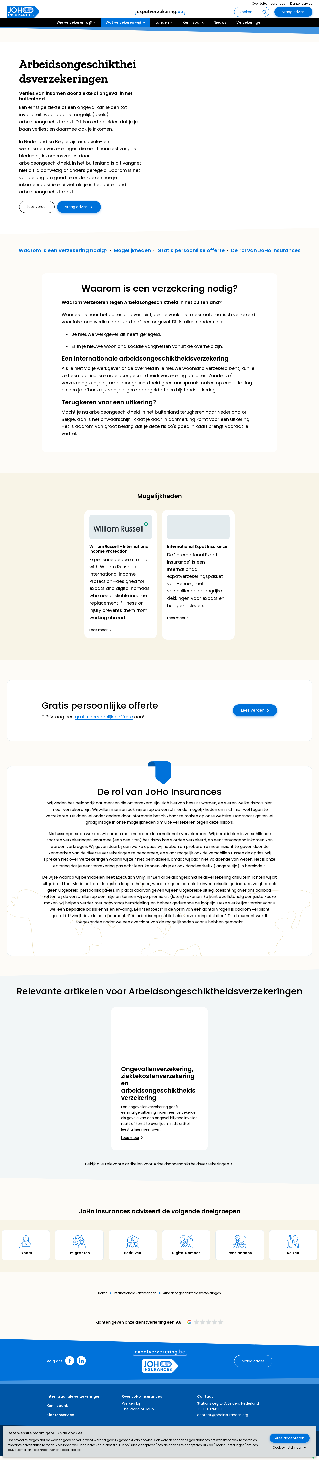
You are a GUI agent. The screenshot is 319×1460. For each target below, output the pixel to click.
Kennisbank (193, 36)
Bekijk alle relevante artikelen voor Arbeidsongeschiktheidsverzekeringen (157, 1168)
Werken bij (131, 1407)
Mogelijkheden (132, 250)
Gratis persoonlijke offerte (191, 250)
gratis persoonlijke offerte (104, 721)
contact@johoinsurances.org (222, 1419)
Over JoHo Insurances (268, 3)
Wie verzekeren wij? (74, 36)
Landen (162, 36)
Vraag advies (293, 19)
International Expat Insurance (197, 564)
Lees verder (252, 715)
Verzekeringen (249, 36)
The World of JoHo (138, 1413)
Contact (205, 1400)
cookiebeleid (72, 1450)
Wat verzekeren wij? (124, 36)
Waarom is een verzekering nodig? (63, 250)
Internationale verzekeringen (135, 1297)
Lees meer (98, 629)
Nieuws (220, 36)
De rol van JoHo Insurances (266, 250)
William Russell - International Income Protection (119, 549)
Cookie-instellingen (287, 1447)
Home (102, 1297)
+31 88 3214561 (209, 1413)
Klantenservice (301, 3)
